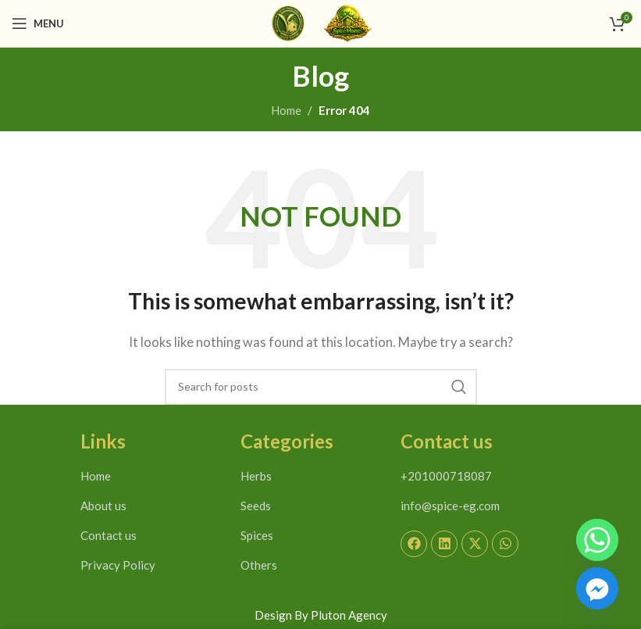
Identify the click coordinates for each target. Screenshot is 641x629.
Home (286, 110)
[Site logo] (288, 22)
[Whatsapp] (597, 540)
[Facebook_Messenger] (597, 588)
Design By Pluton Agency (321, 615)
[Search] (321, 387)
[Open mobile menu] (38, 23)
